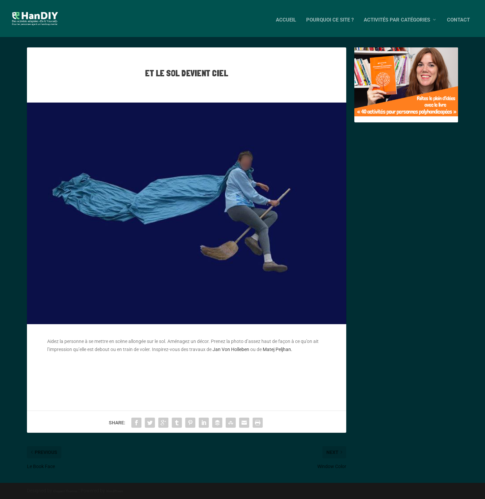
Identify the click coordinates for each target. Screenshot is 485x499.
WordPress (114, 491)
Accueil (286, 17)
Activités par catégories (397, 17)
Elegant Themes (65, 491)
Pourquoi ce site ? (330, 17)
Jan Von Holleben (231, 349)
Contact (458, 17)
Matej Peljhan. (277, 349)
